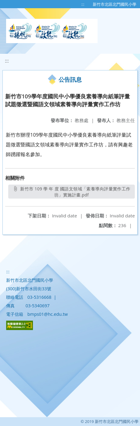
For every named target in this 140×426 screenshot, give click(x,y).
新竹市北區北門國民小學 (114, 4)
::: (82, 4)
